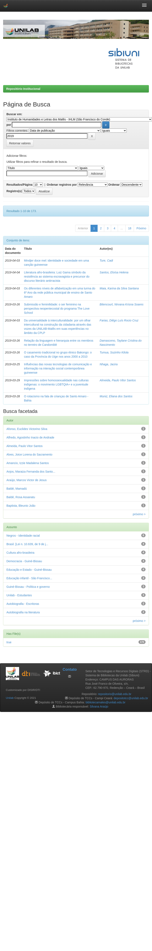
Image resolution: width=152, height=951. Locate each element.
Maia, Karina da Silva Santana (119, 288)
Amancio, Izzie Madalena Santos (27, 463)
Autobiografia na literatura (23, 612)
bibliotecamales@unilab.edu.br (105, 702)
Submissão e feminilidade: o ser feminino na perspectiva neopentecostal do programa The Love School (56, 308)
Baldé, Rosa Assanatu (20, 497)
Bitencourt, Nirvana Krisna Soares (121, 304)
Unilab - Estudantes (19, 595)
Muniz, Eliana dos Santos (116, 396)
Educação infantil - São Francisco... (29, 578)
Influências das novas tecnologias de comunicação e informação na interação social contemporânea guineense (58, 368)
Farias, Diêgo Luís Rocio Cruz (119, 320)
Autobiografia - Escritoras (22, 603)
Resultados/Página (19, 184)
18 (129, 228)
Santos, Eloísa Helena (114, 272)
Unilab (10, 697)
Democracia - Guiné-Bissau (24, 561)
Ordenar (114, 184)
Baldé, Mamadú (16, 488)
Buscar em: (14, 114)
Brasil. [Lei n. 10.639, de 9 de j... (27, 544)
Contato (70, 669)
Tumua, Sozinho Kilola (114, 352)
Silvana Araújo (99, 706)
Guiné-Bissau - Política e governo (28, 586)
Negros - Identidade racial (23, 535)
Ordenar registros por (62, 184)
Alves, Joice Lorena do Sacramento (29, 454)
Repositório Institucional (23, 88)
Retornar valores (20, 143)
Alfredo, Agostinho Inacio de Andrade (30, 437)
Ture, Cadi (106, 260)
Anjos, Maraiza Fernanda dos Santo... (30, 471)
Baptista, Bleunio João (20, 505)
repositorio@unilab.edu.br (114, 694)
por (8, 124)
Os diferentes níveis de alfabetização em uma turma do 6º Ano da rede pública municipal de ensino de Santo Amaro (59, 292)
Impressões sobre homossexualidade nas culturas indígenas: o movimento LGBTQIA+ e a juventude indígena (56, 384)
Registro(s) (14, 191)
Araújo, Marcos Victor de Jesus (26, 480)
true (8, 642)
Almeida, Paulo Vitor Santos (118, 380)
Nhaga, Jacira (109, 364)
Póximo (141, 228)
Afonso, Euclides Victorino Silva (26, 429)
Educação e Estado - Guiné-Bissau (29, 569)
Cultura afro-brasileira (20, 552)
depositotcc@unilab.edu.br (131, 698)
